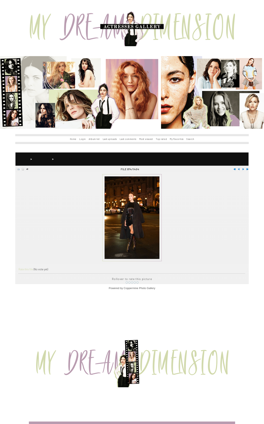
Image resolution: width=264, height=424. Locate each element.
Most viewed (146, 139)
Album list (94, 139)
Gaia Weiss (42, 159)
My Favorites (177, 139)
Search (190, 139)
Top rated (161, 139)
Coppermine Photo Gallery (139, 288)
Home (73, 139)
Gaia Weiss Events (70, 159)
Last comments (128, 139)
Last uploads (110, 139)
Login (82, 139)
